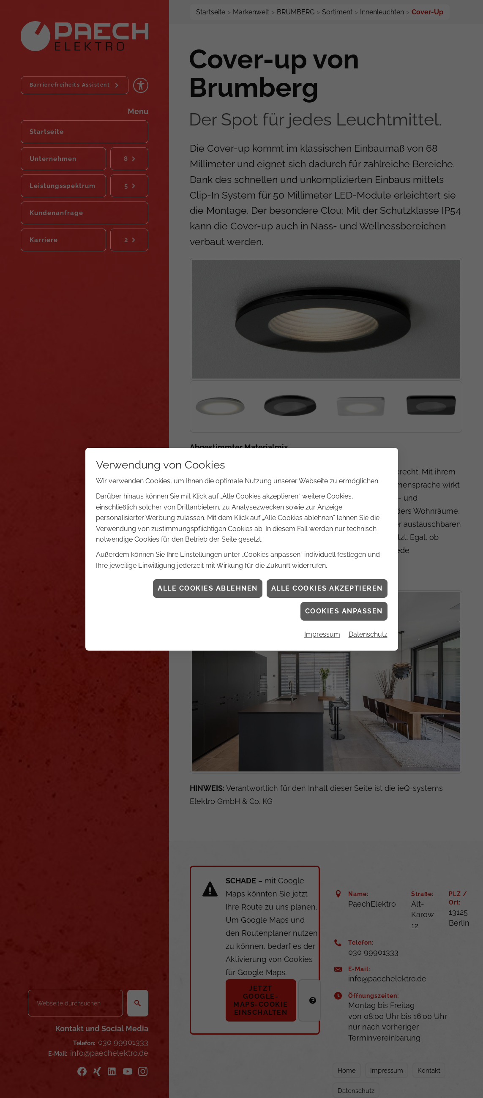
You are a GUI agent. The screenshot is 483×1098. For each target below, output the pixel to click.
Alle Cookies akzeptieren (327, 588)
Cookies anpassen (344, 611)
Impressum (322, 634)
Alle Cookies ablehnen (208, 588)
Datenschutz (368, 634)
